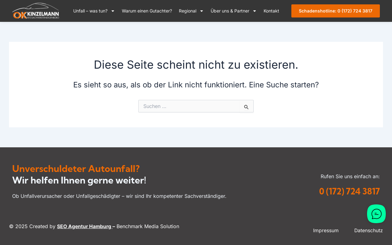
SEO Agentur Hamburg (85, 226)
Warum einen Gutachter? (147, 10)
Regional (191, 11)
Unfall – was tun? (94, 11)
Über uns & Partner (234, 11)
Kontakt (271, 10)
